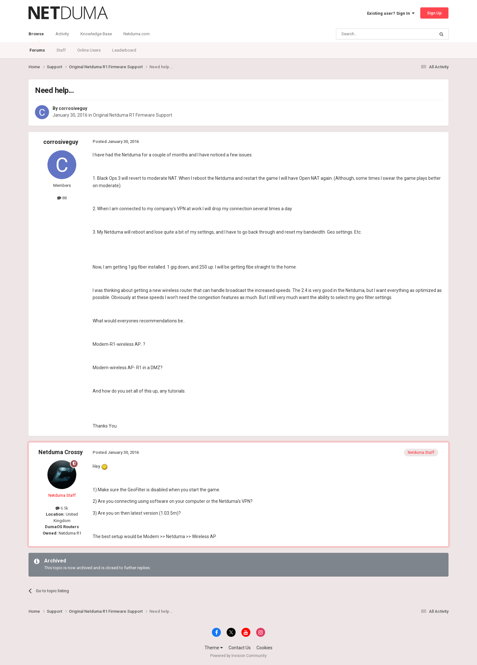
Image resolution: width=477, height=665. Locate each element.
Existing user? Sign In (390, 13)
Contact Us (240, 647)
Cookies (264, 647)
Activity (62, 33)
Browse (36, 36)
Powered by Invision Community (238, 655)
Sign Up (434, 13)
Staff (61, 50)
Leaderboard (124, 50)
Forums (37, 50)
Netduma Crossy (60, 452)
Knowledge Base (96, 33)
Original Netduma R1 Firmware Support (132, 115)
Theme (214, 647)
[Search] (370, 34)
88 (62, 197)
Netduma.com (136, 33)
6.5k (61, 508)
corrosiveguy (73, 108)
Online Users (89, 50)
